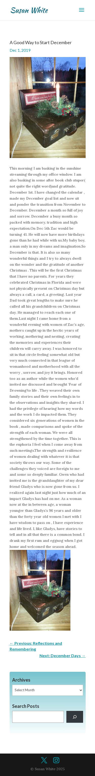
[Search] (74, 717)
